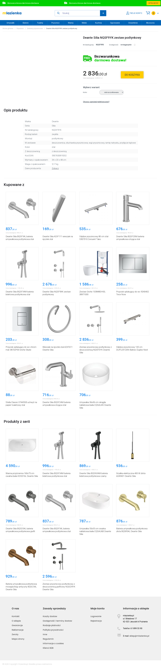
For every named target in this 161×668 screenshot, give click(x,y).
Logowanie (96, 616)
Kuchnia (98, 23)
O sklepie (16, 620)
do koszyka (132, 74)
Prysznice (55, 23)
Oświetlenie (133, 23)
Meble (84, 23)
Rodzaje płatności (52, 625)
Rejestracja (96, 620)
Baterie (26, 23)
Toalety (40, 23)
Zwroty (15, 634)
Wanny (70, 23)
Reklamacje (18, 629)
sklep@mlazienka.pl (139, 635)
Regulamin (48, 638)
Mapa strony (18, 638)
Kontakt (15, 616)
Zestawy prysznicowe (35, 28)
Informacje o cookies (53, 643)
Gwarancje (17, 625)
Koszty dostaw (50, 616)
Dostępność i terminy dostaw (57, 620)
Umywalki (10, 23)
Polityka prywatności (53, 629)
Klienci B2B (48, 648)
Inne (45, 634)
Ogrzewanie (115, 23)
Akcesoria (150, 23)
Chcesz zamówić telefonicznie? (96, 102)
